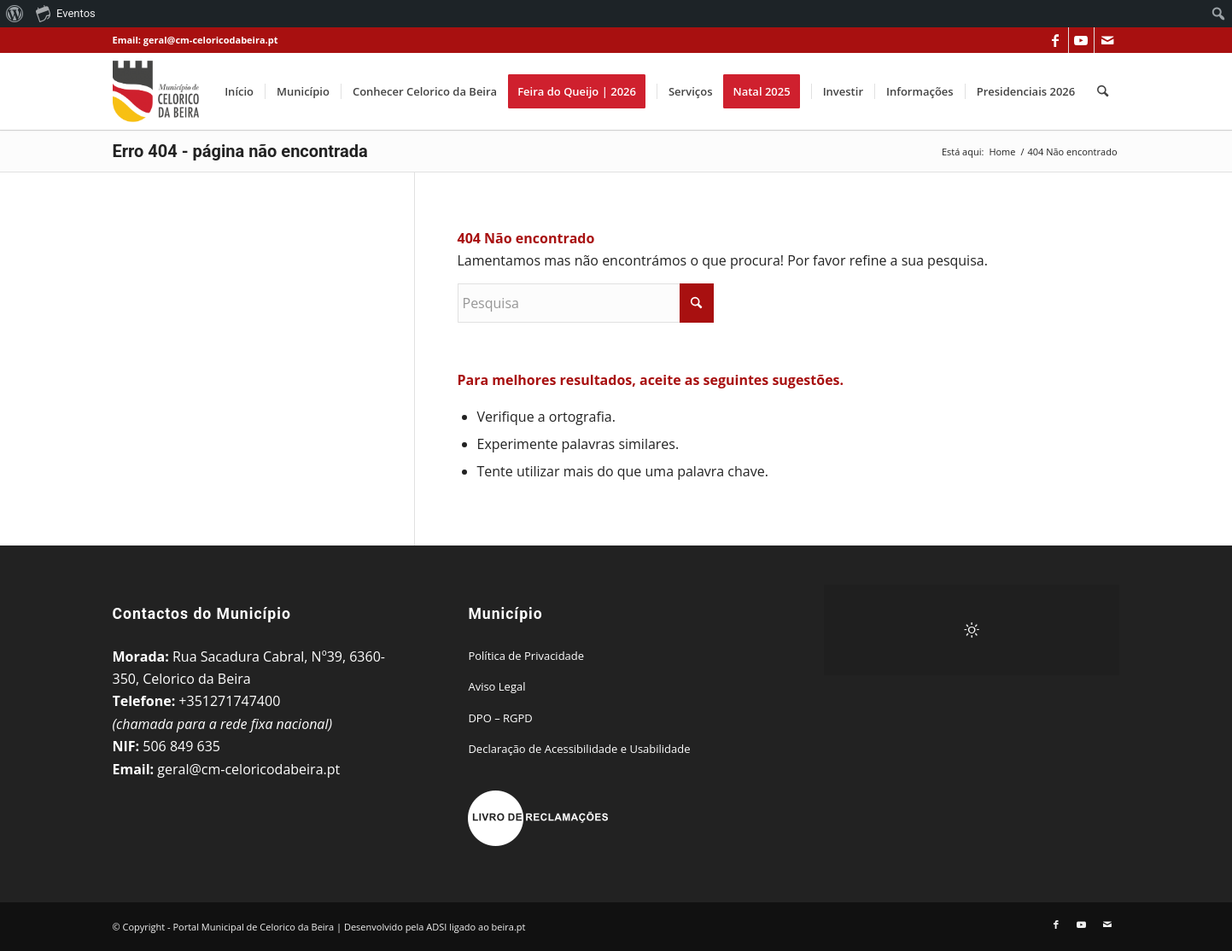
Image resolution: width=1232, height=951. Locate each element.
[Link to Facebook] (1055, 40)
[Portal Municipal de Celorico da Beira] (156, 91)
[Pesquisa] (1102, 91)
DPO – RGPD (500, 718)
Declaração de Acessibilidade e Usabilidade (579, 748)
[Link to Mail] (1107, 40)
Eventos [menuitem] (66, 13)
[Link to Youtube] (1081, 40)
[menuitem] (15, 13)
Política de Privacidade (526, 655)
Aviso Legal (496, 686)
